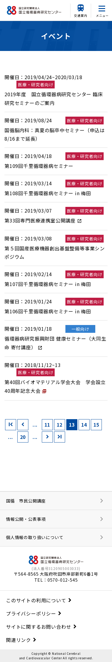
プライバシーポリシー (31, 613)
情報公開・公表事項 (26, 519)
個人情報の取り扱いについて (34, 537)
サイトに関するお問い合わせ (38, 626)
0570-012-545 (62, 580)
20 (23, 436)
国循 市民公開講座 (26, 501)
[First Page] (10, 424)
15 (96, 424)
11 (47, 424)
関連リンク (18, 639)
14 (84, 424)
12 (60, 424)
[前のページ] (22, 424)
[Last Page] (59, 437)
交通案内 (80, 15)
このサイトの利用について (36, 600)
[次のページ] (47, 437)
